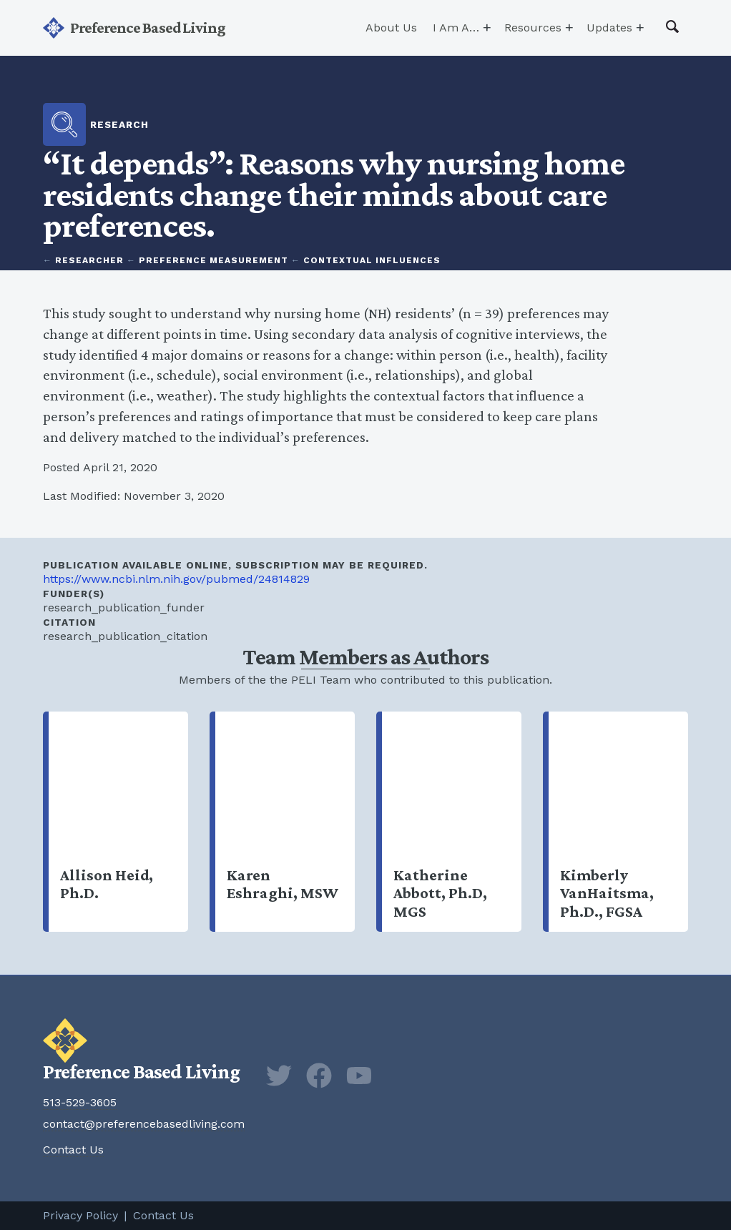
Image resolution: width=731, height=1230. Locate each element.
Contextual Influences (372, 260)
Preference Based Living (147, 27)
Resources (532, 27)
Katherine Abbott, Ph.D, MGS (451, 822)
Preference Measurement (213, 260)
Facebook (319, 1075)
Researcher (89, 260)
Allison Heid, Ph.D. (118, 822)
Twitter (279, 1075)
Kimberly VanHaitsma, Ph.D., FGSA (618, 822)
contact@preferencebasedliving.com (144, 1124)
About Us (391, 27)
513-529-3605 (80, 1102)
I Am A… (456, 27)
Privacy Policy (80, 1215)
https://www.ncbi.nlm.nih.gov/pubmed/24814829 (176, 579)
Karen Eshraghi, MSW (285, 822)
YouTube (359, 1075)
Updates (609, 27)
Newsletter (399, 1075)
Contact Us (73, 1149)
